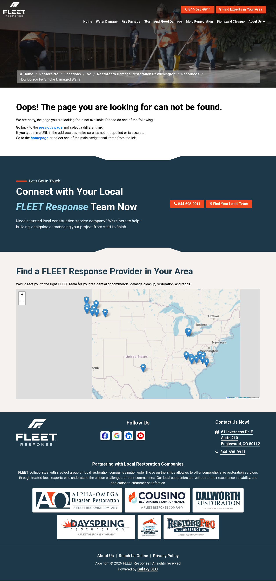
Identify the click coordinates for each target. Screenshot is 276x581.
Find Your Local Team (229, 204)
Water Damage (107, 21)
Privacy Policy (166, 556)
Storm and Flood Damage (163, 21)
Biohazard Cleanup (231, 21)
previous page (51, 128)
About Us (255, 21)
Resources (190, 74)
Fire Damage (131, 21)
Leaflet (231, 398)
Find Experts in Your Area (240, 9)
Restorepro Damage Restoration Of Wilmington (136, 74)
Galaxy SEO (147, 569)
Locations (72, 74)
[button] (105, 313)
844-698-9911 (196, 9)
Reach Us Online (133, 556)
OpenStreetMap (244, 398)
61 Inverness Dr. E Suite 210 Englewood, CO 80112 (240, 438)
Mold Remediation (199, 21)
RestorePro (48, 74)
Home (87, 21)
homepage (40, 138)
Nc (89, 74)
